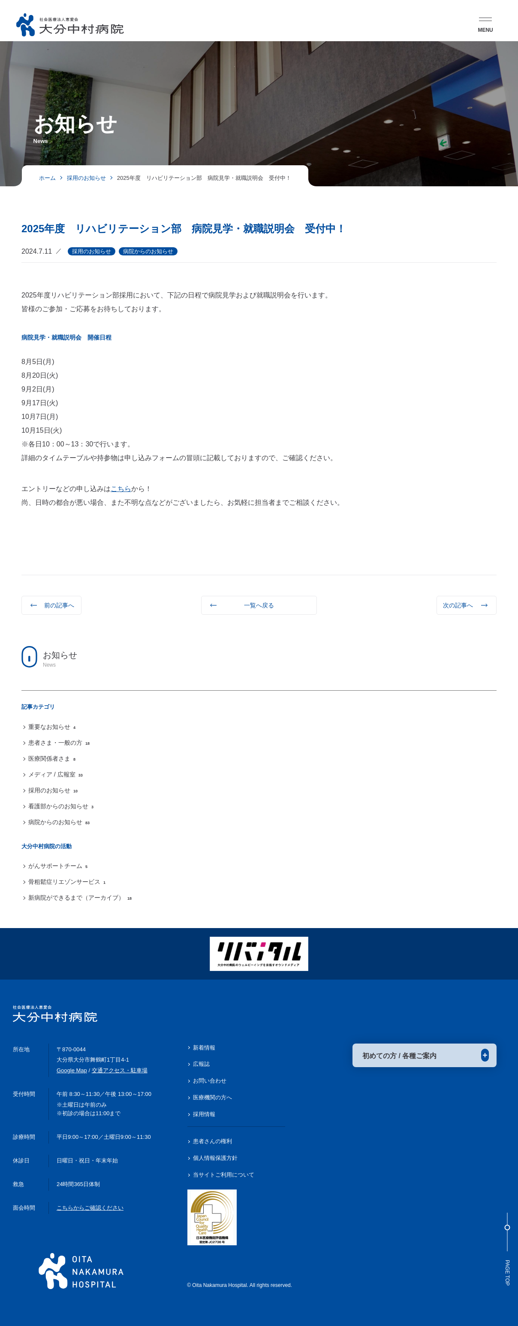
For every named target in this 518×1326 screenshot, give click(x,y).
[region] (259, 758)
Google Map (72, 1070)
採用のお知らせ (53, 790)
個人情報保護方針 (215, 1158)
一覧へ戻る (259, 605)
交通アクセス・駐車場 (120, 1070)
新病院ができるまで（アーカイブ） (80, 897)
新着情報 (204, 1047)
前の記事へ (59, 605)
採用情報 (204, 1114)
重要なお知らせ (51, 726)
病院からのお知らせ (59, 822)
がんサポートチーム (57, 865)
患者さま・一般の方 (59, 742)
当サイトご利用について (223, 1174)
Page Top (507, 1249)
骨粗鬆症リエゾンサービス (66, 881)
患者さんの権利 (212, 1141)
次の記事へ (458, 605)
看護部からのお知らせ (60, 806)
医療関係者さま (51, 758)
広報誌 (201, 1064)
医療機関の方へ (212, 1097)
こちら (121, 488)
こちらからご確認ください (90, 1208)
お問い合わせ (209, 1080)
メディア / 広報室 (55, 774)
